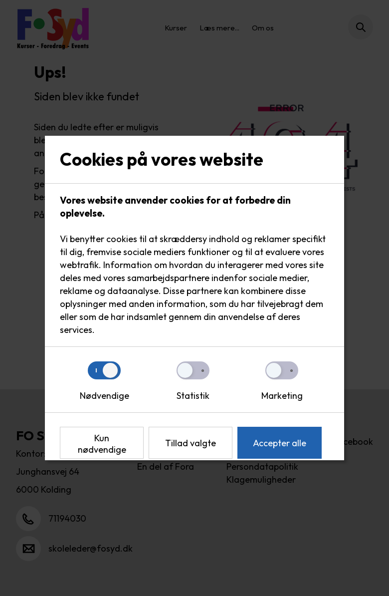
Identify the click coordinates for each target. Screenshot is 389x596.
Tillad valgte (190, 443)
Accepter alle (279, 443)
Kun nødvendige (102, 443)
